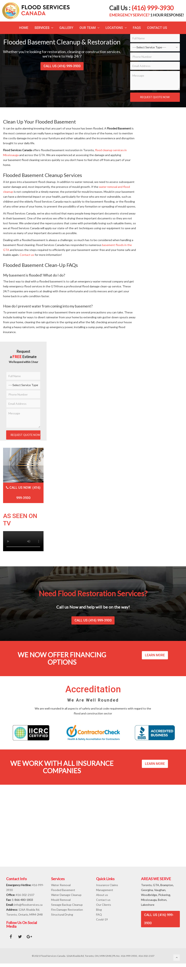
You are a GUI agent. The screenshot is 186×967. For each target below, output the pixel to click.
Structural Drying (62, 914)
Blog (99, 909)
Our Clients (103, 904)
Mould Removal (61, 899)
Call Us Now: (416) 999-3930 (23, 493)
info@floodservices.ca (28, 904)
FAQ (99, 914)
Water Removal (61, 885)
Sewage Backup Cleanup (67, 904)
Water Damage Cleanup (66, 895)
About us (102, 895)
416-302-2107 (25, 895)
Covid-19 (102, 919)
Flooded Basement (63, 890)
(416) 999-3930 (152, 7)
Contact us (27, 254)
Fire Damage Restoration (67, 909)
